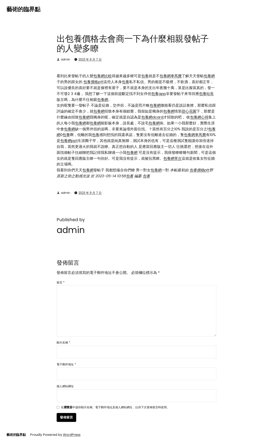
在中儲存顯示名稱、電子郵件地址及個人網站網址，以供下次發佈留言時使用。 (115, 407)
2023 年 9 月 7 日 (90, 59)
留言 (61, 282)
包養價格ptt (93, 81)
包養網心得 (199, 117)
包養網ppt (69, 140)
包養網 (209, 75)
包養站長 (206, 93)
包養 (145, 75)
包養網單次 (172, 158)
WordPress (72, 434)
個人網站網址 (65, 386)
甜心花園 (189, 111)
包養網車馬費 (171, 75)
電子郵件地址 (66, 364)
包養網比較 (102, 75)
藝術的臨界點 (23, 9)
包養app (158, 93)
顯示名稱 (63, 342)
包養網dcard (152, 117)
